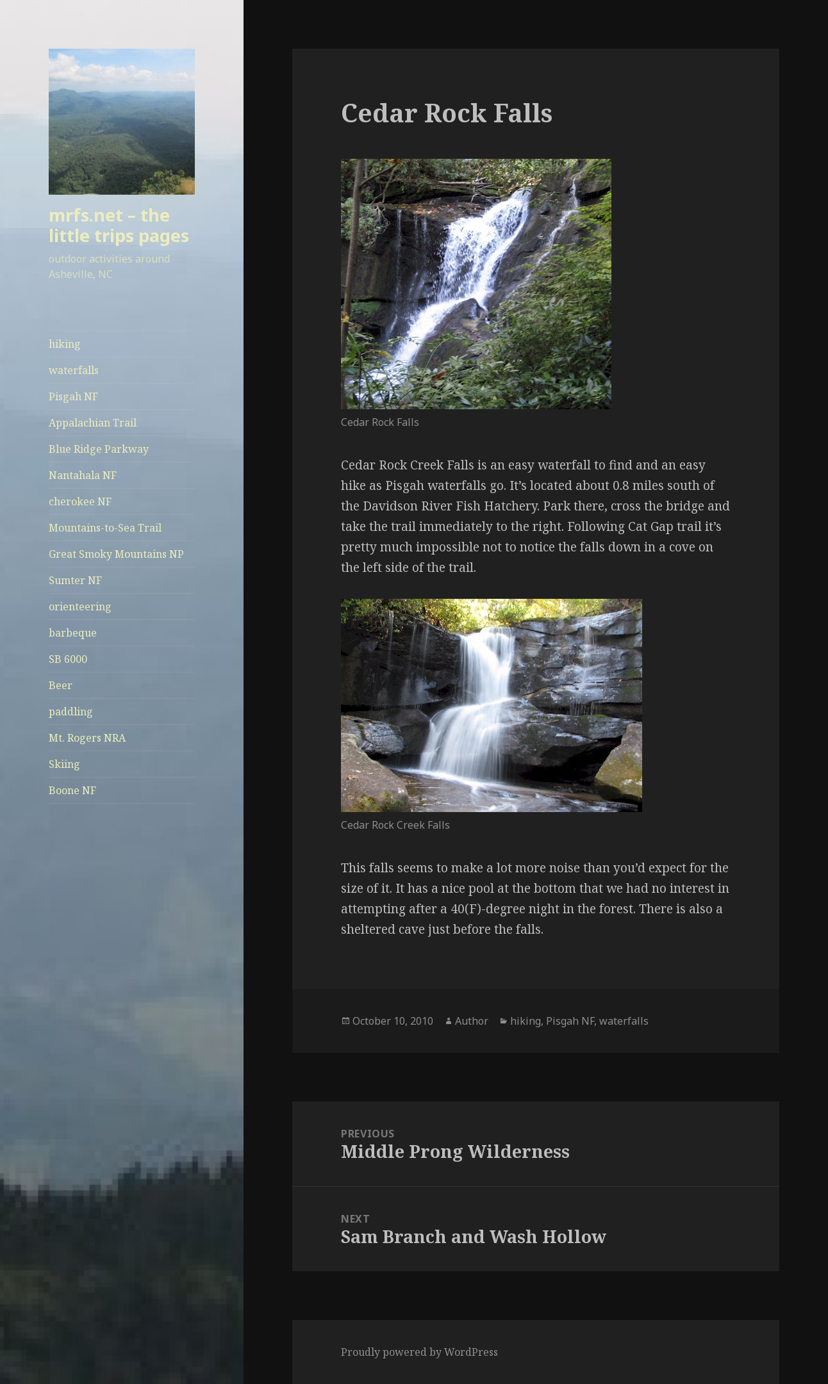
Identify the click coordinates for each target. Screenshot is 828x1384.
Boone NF (72, 790)
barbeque (73, 633)
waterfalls (74, 370)
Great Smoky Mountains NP (116, 554)
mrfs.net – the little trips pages (119, 225)
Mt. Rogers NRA (87, 738)
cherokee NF (80, 501)
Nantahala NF (83, 475)
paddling (71, 711)
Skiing (64, 764)
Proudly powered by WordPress (419, 1352)
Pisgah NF (73, 396)
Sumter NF (75, 580)
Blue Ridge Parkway (99, 449)
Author (471, 1021)
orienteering (80, 606)
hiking (65, 344)
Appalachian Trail (93, 423)
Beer (60, 685)
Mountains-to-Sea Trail (105, 528)
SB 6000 (68, 659)
